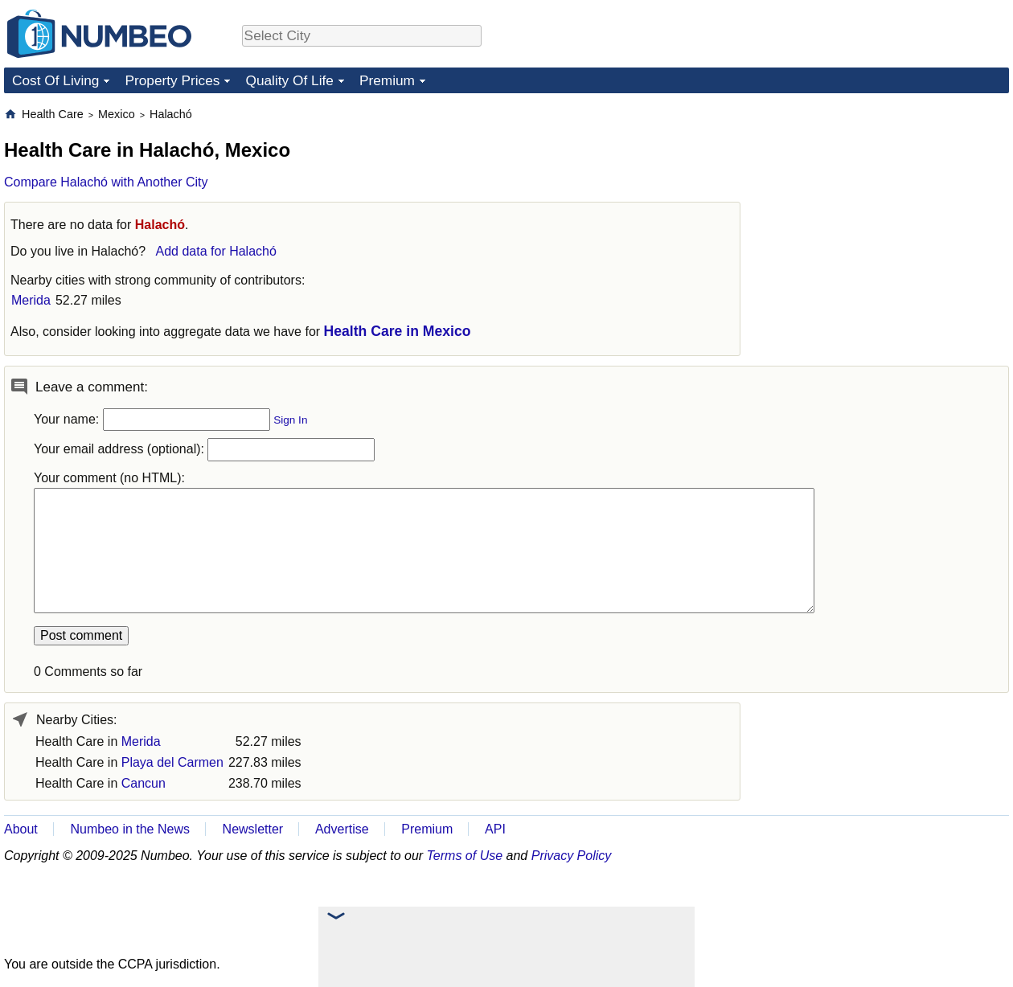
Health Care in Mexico (397, 331)
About (21, 829)
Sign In (290, 420)
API (495, 829)
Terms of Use (465, 855)
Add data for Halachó (216, 251)
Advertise (342, 829)
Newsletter (253, 829)
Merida (31, 300)
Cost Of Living (55, 80)
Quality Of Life (289, 80)
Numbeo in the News (130, 829)
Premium (387, 80)
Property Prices (172, 80)
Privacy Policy (571, 855)
